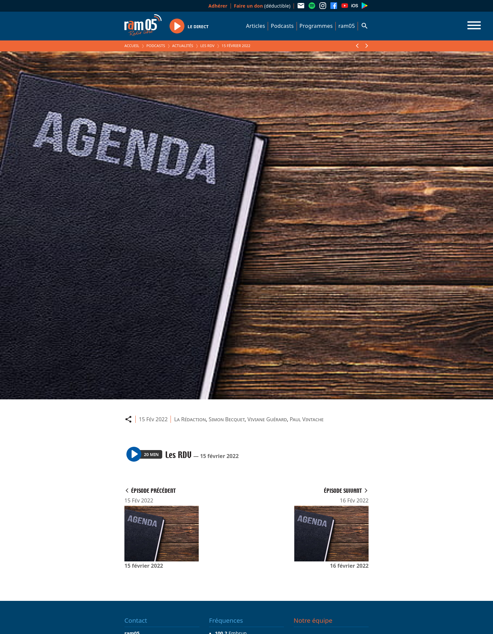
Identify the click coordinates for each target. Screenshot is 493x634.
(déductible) (262, 6)
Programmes (316, 25)
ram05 (346, 25)
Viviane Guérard (267, 419)
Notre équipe (313, 620)
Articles (255, 25)
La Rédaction (190, 419)
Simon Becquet (227, 419)
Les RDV (207, 45)
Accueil (131, 45)
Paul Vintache (306, 419)
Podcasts (282, 25)
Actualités (182, 45)
